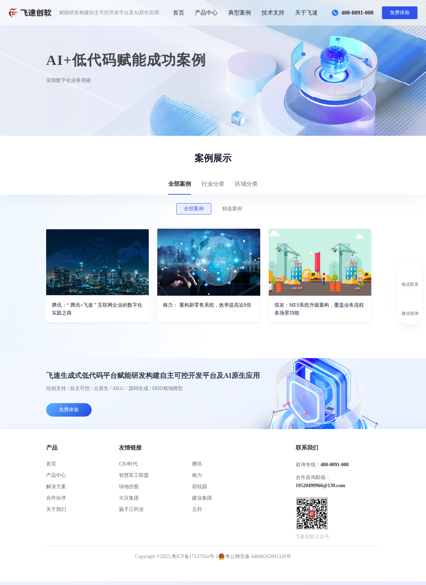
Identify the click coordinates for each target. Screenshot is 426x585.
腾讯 (197, 464)
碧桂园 (199, 486)
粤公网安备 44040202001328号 (254, 556)
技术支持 (273, 13)
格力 (197, 475)
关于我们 (56, 509)
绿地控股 (129, 486)
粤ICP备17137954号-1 (194, 556)
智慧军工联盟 (134, 475)
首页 (178, 13)
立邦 (197, 509)
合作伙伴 (56, 498)
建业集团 (202, 498)
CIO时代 (128, 464)
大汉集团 (129, 498)
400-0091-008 (352, 13)
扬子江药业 (131, 509)
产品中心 (206, 13)
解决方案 (56, 486)
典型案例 (239, 13)
